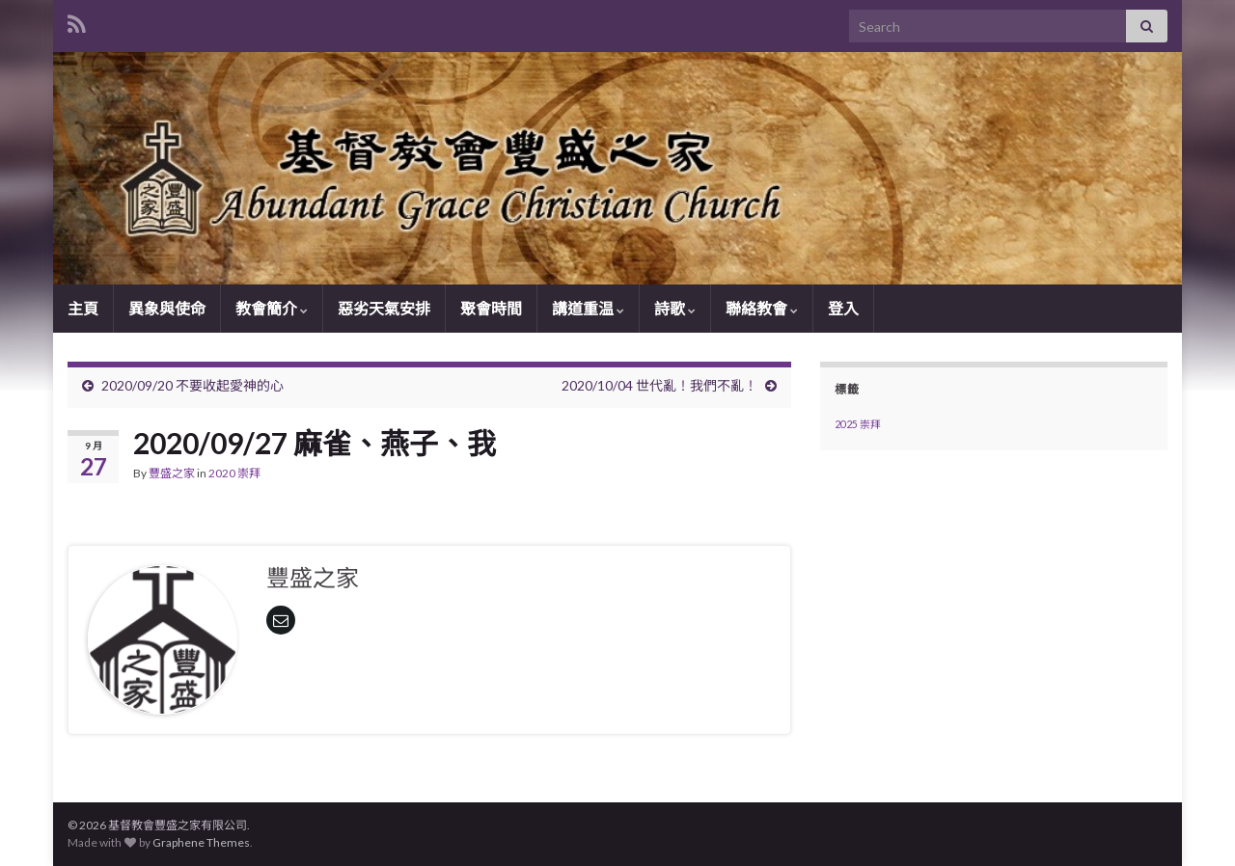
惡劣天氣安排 (384, 308)
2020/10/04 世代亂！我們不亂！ (659, 385)
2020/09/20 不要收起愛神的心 (192, 385)
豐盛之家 (172, 473)
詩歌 (675, 308)
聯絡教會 (762, 308)
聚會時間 (491, 308)
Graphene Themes (201, 842)
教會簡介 (271, 308)
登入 (843, 308)
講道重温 (588, 308)
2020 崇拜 (234, 473)
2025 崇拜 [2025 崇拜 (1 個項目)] (858, 424)
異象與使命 (167, 308)
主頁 (83, 308)
